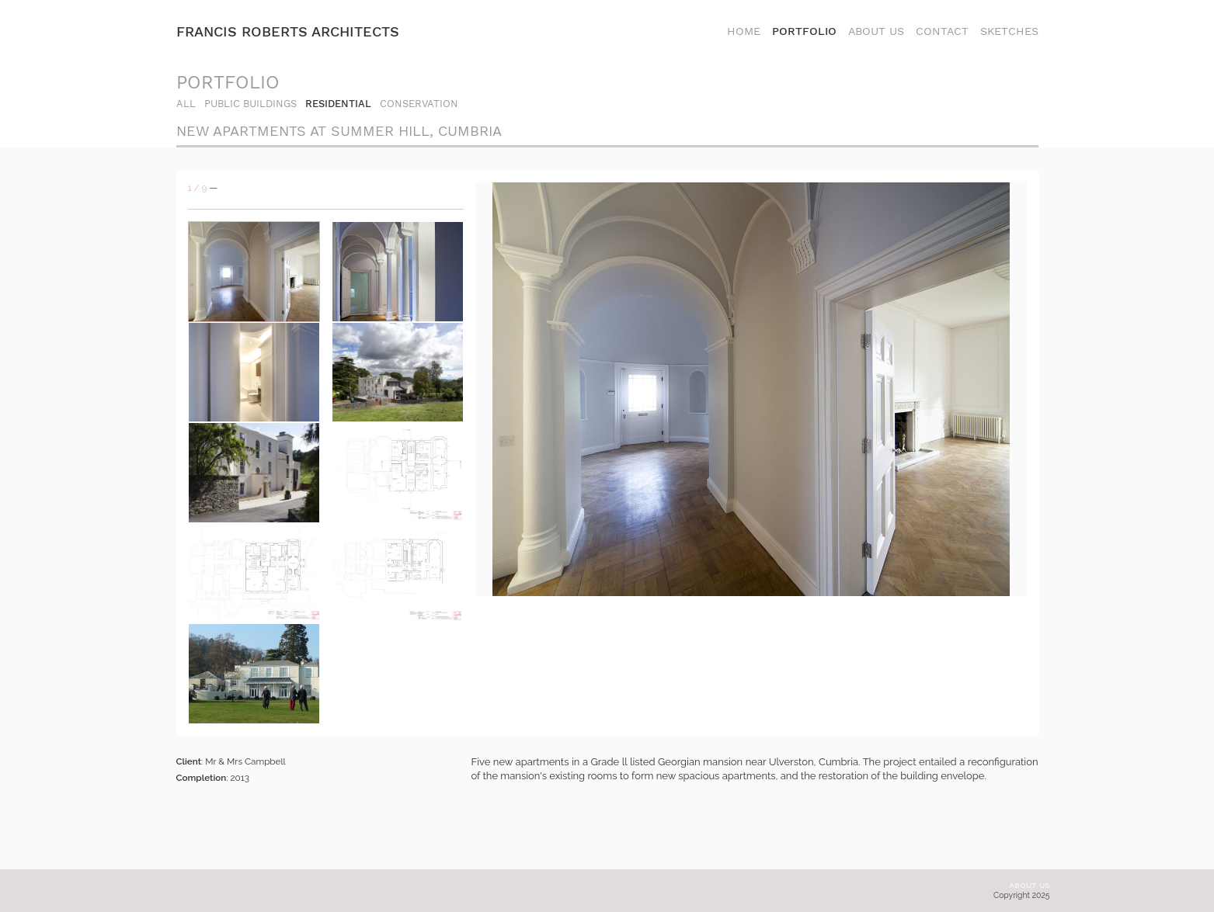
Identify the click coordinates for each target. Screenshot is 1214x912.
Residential (338, 103)
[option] (751, 389)
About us (1029, 885)
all (186, 103)
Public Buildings (250, 103)
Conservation (419, 103)
